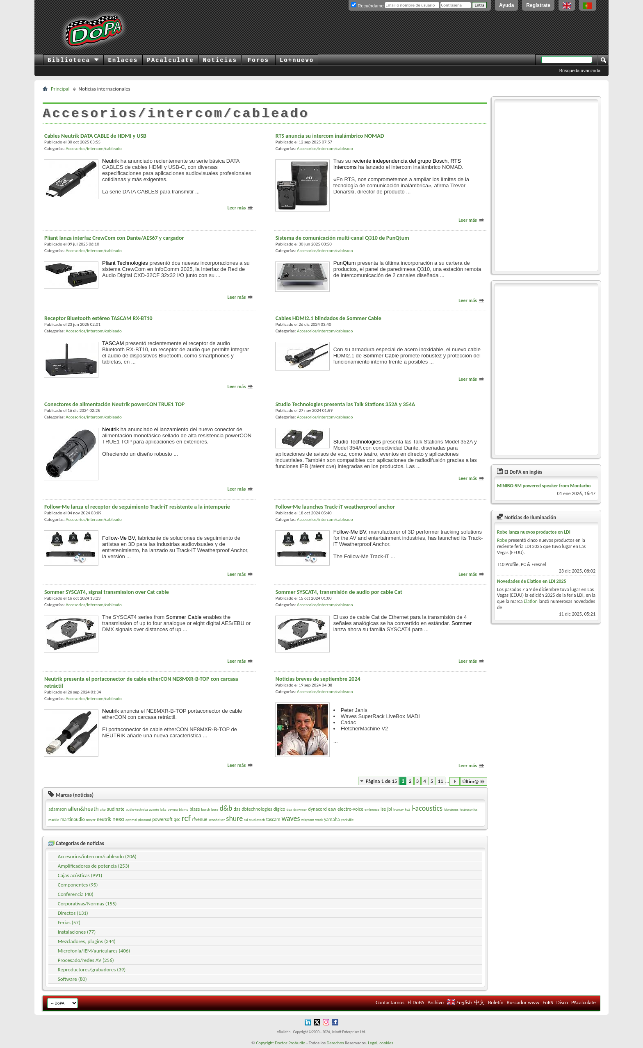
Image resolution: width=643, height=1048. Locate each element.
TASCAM (113, 343)
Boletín (495, 1002)
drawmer (300, 809)
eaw (332, 809)
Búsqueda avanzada (579, 70)
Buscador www (523, 1002)
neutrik (104, 819)
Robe (502, 540)
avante (154, 809)
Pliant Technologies (125, 263)
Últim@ (473, 781)
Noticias (220, 60)
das (237, 809)
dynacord (317, 809)
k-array (398, 809)
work (319, 819)
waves (291, 818)
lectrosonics (469, 809)
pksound (144, 819)
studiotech (257, 819)
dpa (289, 809)
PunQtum (344, 263)
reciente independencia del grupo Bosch (399, 161)
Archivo (435, 1002)
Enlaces (123, 60)
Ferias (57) (69, 922)
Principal (60, 89)
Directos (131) (73, 913)
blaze (194, 809)
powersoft (162, 819)
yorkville (347, 819)
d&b (225, 808)
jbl (389, 809)
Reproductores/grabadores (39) (92, 969)
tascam (273, 819)
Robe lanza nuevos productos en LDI (533, 532)
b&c (163, 809)
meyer (91, 819)
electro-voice (350, 809)
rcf (186, 818)
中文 (479, 1002)
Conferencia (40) (75, 894)
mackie (53, 819)
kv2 (407, 809)
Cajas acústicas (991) (80, 875)
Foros (258, 60)
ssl (246, 819)
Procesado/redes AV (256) (86, 960)
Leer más (240, 208)
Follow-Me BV (118, 538)
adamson (57, 809)
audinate (116, 809)
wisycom (307, 819)
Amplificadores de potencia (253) (93, 866)
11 (440, 781)
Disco (562, 1002)
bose (214, 809)
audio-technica (136, 809)
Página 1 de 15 (381, 781)
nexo (118, 819)
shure (234, 818)
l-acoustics (426, 808)
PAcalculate (170, 60)
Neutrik (110, 161)
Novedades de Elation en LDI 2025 (531, 581)
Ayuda (506, 5)
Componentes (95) (78, 885)
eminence (372, 809)
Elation (531, 601)
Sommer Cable (381, 355)
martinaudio (72, 819)
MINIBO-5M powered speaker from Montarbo (544, 486)
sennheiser (217, 819)
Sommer (461, 623)
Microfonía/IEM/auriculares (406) (94, 951)
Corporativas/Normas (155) (87, 903)
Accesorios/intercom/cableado (94, 148)
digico (279, 809)
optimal (131, 819)
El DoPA (416, 1002)
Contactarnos (390, 1002)
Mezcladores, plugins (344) (87, 941)
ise (383, 809)
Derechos (335, 1043)
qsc (177, 819)
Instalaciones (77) (77, 932)
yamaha (332, 819)
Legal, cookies (380, 1043)
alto (103, 809)
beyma (173, 809)
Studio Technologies (357, 442)
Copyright (265, 1043)
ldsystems (451, 809)
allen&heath (83, 808)
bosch (205, 809)
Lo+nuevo (297, 60)
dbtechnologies (257, 809)
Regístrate (538, 5)
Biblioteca (73, 60)
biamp (183, 809)
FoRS (548, 1002)
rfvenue (199, 819)
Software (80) (72, 979)
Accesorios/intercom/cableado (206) (97, 856)
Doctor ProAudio (290, 1043)
